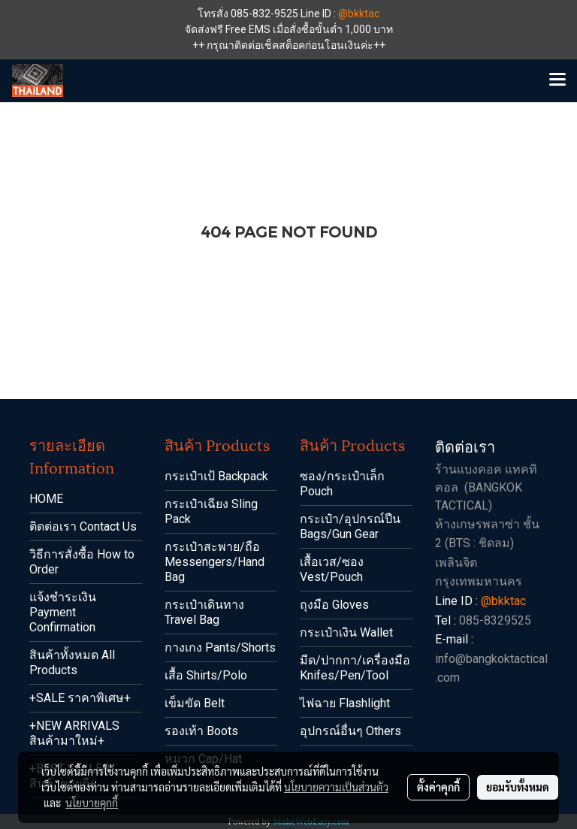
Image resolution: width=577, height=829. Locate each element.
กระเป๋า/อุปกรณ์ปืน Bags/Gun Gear (350, 526)
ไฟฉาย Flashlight (345, 703)
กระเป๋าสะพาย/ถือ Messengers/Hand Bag (214, 562)
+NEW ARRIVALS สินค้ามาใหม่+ (74, 733)
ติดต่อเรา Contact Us (83, 526)
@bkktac (358, 14)
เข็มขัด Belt (195, 703)
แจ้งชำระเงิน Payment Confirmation (62, 612)
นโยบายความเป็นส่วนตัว (336, 787)
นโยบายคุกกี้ (91, 802)
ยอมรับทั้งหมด (517, 787)
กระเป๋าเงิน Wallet (346, 632)
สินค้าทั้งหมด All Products (72, 662)
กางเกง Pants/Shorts (220, 647)
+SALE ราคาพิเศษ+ (80, 698)
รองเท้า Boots (201, 731)
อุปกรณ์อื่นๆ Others (350, 731)
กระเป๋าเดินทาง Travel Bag (204, 612)
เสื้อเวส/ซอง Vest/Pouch (332, 569)
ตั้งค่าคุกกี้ (438, 787)
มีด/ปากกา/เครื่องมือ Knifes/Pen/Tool (355, 667)
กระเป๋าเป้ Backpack (216, 476)
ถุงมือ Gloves (334, 605)
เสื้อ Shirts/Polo (206, 675)
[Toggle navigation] (557, 80)
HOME (46, 499)
